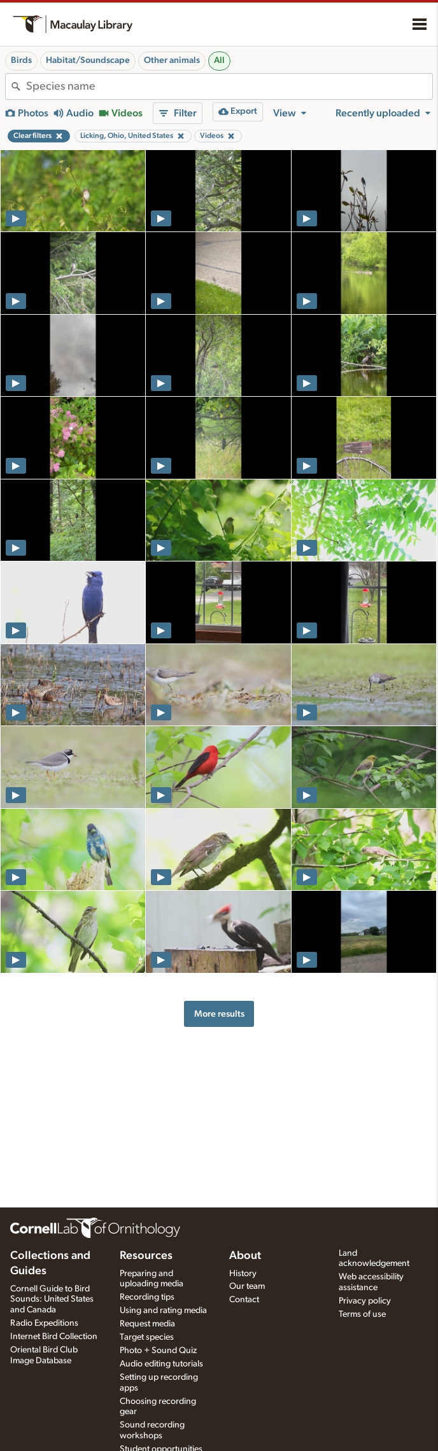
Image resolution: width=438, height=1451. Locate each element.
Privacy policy (365, 1300)
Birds (21, 60)
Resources (146, 1256)
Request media (147, 1323)
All (219, 60)
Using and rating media (163, 1310)
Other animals (172, 60)
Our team (247, 1286)
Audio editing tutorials (161, 1363)
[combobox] (229, 86)
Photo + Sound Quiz (158, 1350)
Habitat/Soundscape (88, 60)
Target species (147, 1337)
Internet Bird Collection (53, 1336)
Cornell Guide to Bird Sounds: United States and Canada (52, 1299)
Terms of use (362, 1314)
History (243, 1273)
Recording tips (147, 1297)
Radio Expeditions (44, 1323)
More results (219, 1014)
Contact (244, 1299)
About (245, 1256)
